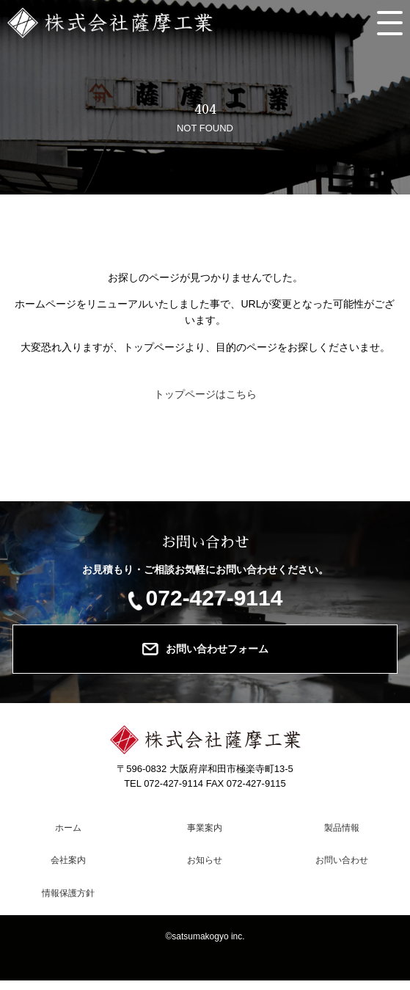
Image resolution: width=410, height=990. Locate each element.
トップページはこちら (205, 394)
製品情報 (341, 828)
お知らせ (204, 860)
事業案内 (204, 828)
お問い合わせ (341, 860)
